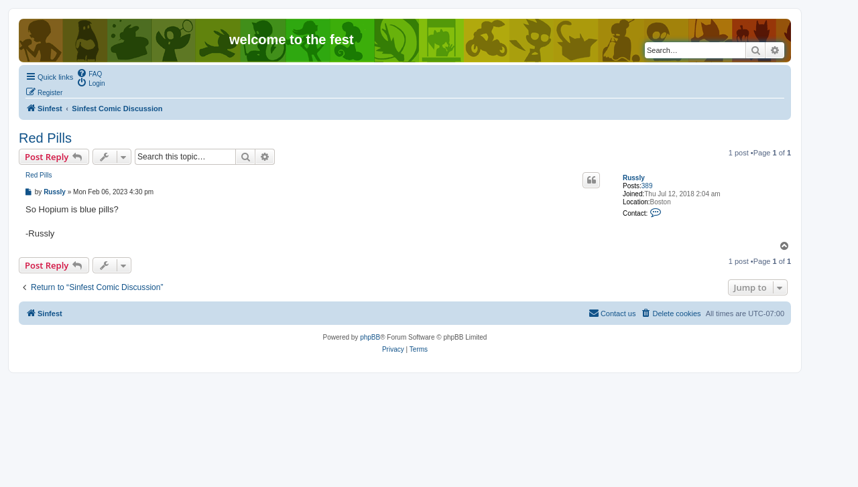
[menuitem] (89, 73)
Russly (634, 178)
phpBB (370, 337)
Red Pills (45, 138)
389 (647, 186)
